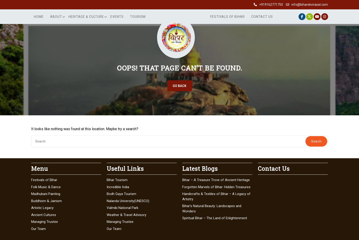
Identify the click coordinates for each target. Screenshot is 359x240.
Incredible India (118, 187)
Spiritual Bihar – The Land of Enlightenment (214, 218)
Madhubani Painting (45, 194)
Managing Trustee (44, 222)
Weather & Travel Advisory (126, 215)
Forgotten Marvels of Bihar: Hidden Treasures (216, 187)
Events (117, 16)
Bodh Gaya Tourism (121, 194)
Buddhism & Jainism (46, 201)
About (56, 16)
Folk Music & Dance (46, 187)
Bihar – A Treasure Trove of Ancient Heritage (216, 180)
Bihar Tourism (117, 180)
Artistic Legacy (42, 208)
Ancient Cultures (43, 215)
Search (316, 141)
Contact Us (262, 16)
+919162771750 (271, 4)
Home (39, 16)
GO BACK (179, 86)
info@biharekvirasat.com (309, 4)
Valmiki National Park (122, 208)
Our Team (38, 229)
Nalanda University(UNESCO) (128, 201)
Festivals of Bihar (227, 16)
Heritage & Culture (86, 16)
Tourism (138, 16)
